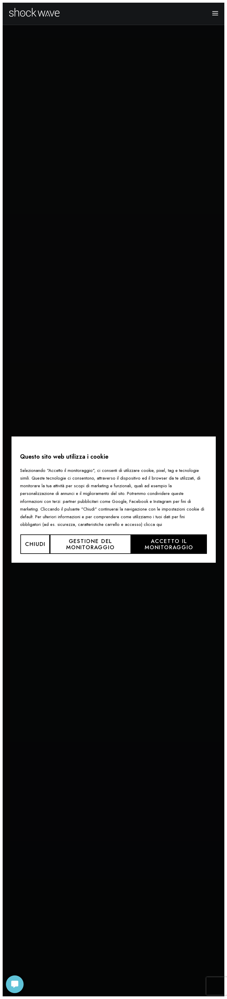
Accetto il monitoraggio (169, 544)
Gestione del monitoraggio (90, 544)
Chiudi (35, 544)
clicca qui (153, 524)
